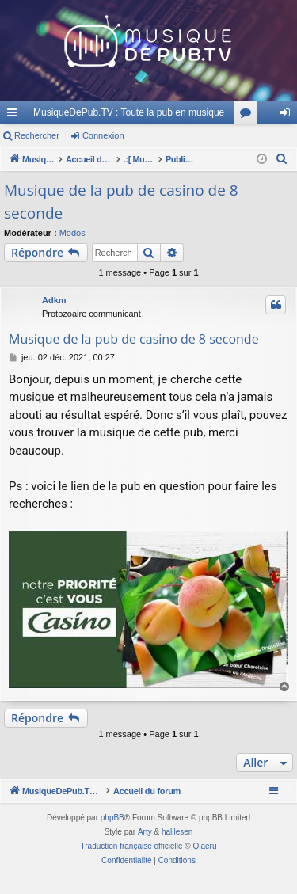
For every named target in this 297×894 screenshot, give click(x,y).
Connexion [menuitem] (288, 115)
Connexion (103, 135)
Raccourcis (15, 115)
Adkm (54, 300)
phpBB (112, 835)
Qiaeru (204, 864)
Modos (72, 233)
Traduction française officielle (132, 864)
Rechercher (36, 135)
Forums (248, 115)
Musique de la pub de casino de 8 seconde (121, 201)
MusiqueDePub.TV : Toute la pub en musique (128, 112)
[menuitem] (282, 159)
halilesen (177, 850)
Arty (145, 850)
